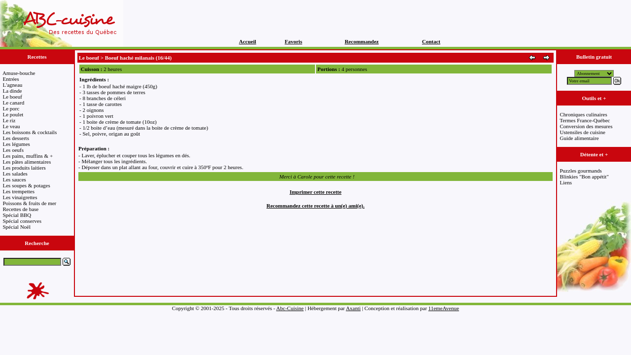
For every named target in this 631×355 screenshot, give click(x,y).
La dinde (12, 91)
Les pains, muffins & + (28, 156)
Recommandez (362, 41)
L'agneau (13, 85)
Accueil (247, 41)
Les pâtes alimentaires (27, 162)
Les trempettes (19, 191)
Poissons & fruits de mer (30, 203)
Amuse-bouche (18, 73)
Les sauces (14, 179)
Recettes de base (21, 209)
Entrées (11, 79)
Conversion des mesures (586, 126)
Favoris (293, 41)
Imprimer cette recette (315, 192)
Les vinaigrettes (20, 197)
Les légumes (16, 144)
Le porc (11, 108)
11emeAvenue (443, 308)
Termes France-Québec (585, 120)
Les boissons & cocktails (30, 132)
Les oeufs (13, 150)
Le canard (14, 103)
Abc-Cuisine (290, 308)
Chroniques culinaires (583, 114)
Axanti (353, 308)
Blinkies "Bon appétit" (584, 176)
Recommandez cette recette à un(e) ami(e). (316, 206)
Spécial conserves (22, 221)
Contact (431, 41)
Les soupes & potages (26, 185)
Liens (566, 182)
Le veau (11, 126)
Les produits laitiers (24, 168)
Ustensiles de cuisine (582, 132)
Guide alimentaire (579, 138)
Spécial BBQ (17, 215)
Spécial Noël (17, 227)
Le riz (9, 120)
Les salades (15, 174)
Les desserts (16, 138)
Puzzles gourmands (581, 171)
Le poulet (13, 114)
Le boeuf (12, 97)
